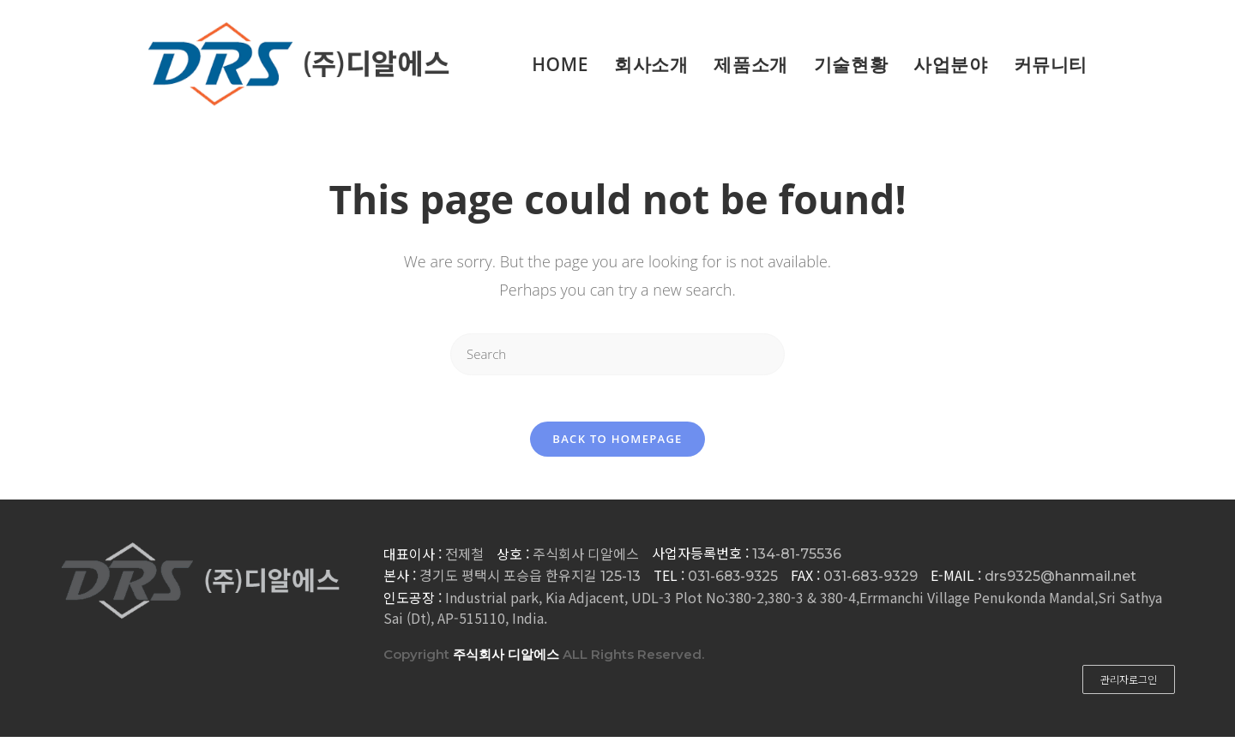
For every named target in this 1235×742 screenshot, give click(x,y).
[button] (1128, 684)
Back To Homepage (617, 444)
